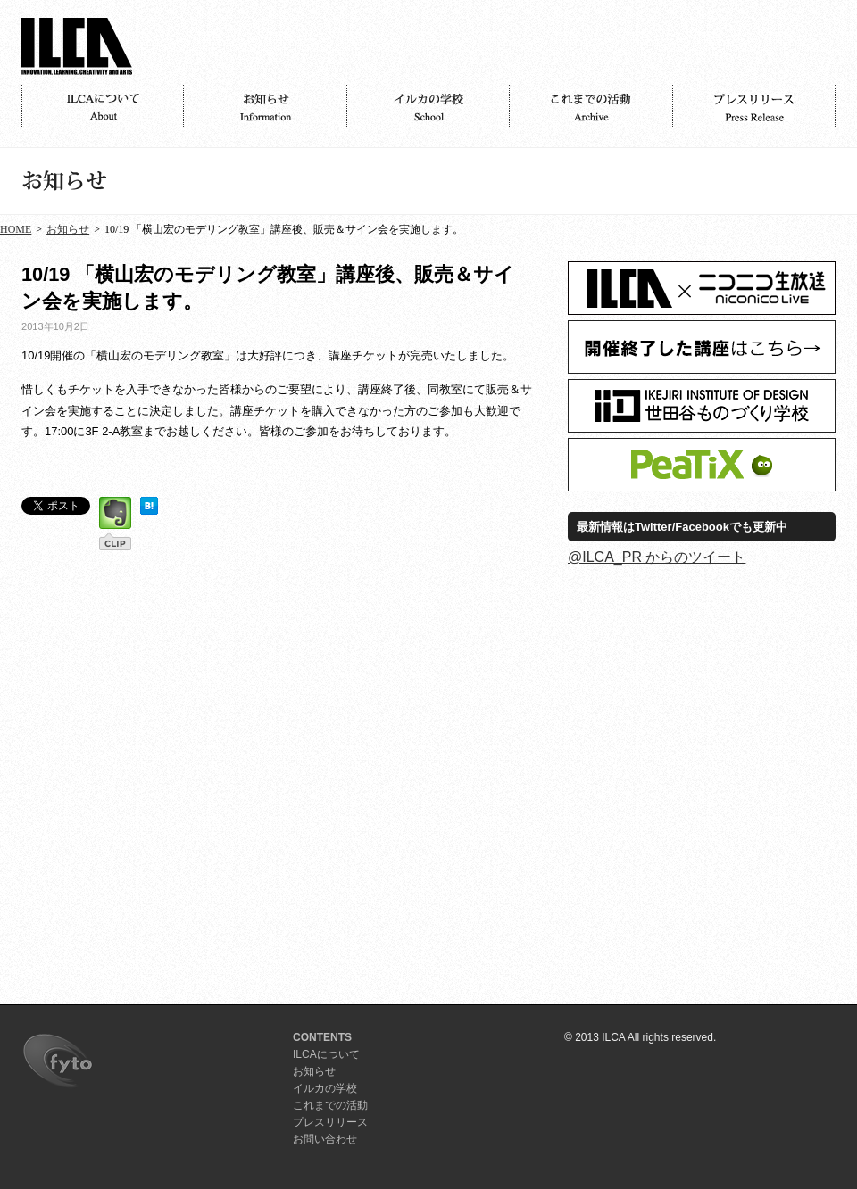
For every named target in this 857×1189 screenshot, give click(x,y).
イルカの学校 (428, 107)
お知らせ (265, 107)
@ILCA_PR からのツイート (656, 557)
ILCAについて (102, 107)
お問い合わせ (325, 1139)
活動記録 (591, 107)
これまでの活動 (330, 1105)
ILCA (76, 47)
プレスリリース (754, 107)
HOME (15, 229)
